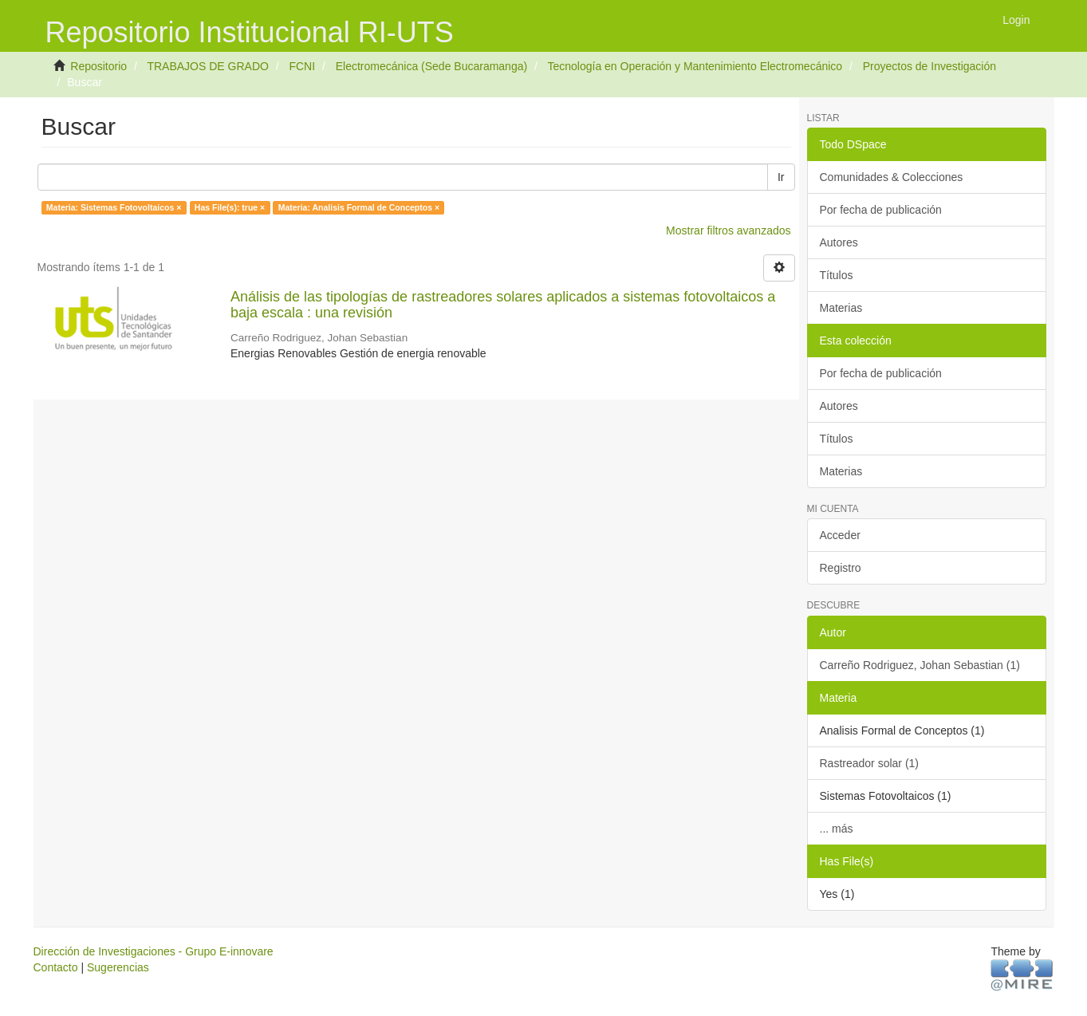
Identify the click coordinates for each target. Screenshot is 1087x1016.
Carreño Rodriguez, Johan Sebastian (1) (920, 665)
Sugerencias (118, 967)
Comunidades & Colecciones (891, 177)
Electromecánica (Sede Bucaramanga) (431, 66)
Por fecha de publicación (881, 209)
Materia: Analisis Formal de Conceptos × (358, 207)
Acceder (840, 535)
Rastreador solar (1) (870, 763)
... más (836, 828)
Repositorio (98, 66)
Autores (839, 242)
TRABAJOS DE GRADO (207, 66)
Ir (781, 177)
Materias (841, 307)
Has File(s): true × (230, 207)
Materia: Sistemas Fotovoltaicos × (114, 207)
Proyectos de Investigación (929, 66)
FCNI (302, 66)
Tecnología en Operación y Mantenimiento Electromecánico (694, 66)
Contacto (55, 967)
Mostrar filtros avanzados (728, 230)
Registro (840, 567)
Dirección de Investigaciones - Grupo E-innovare (153, 951)
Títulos (836, 275)
